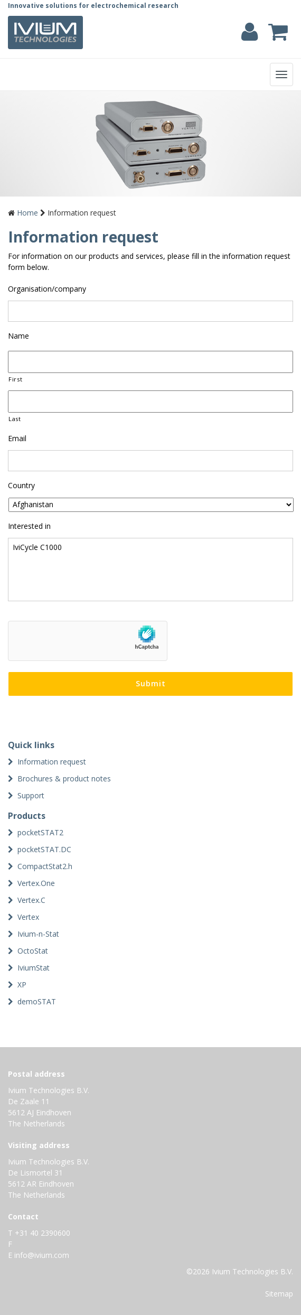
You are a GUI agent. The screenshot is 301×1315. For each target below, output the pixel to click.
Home (27, 213)
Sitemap (279, 1294)
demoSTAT (36, 1001)
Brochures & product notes (64, 778)
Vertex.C (31, 900)
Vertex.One (36, 883)
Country (21, 485)
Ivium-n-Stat (38, 934)
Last (14, 419)
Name (18, 336)
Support (30, 795)
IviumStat (33, 968)
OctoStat (32, 951)
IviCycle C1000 (150, 569)
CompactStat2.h (44, 866)
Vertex (28, 917)
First (15, 379)
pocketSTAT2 (40, 832)
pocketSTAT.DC (44, 849)
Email (17, 438)
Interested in (29, 526)
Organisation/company (47, 289)
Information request (51, 762)
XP (21, 985)
